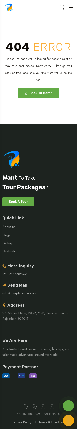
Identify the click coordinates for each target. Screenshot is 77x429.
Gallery (7, 243)
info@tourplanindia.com (19, 293)
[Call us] (68, 420)
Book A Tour (18, 202)
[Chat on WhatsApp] (68, 405)
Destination (10, 251)
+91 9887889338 (15, 274)
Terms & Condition (52, 422)
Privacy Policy (22, 422)
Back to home (38, 93)
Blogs (6, 235)
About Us (9, 227)
